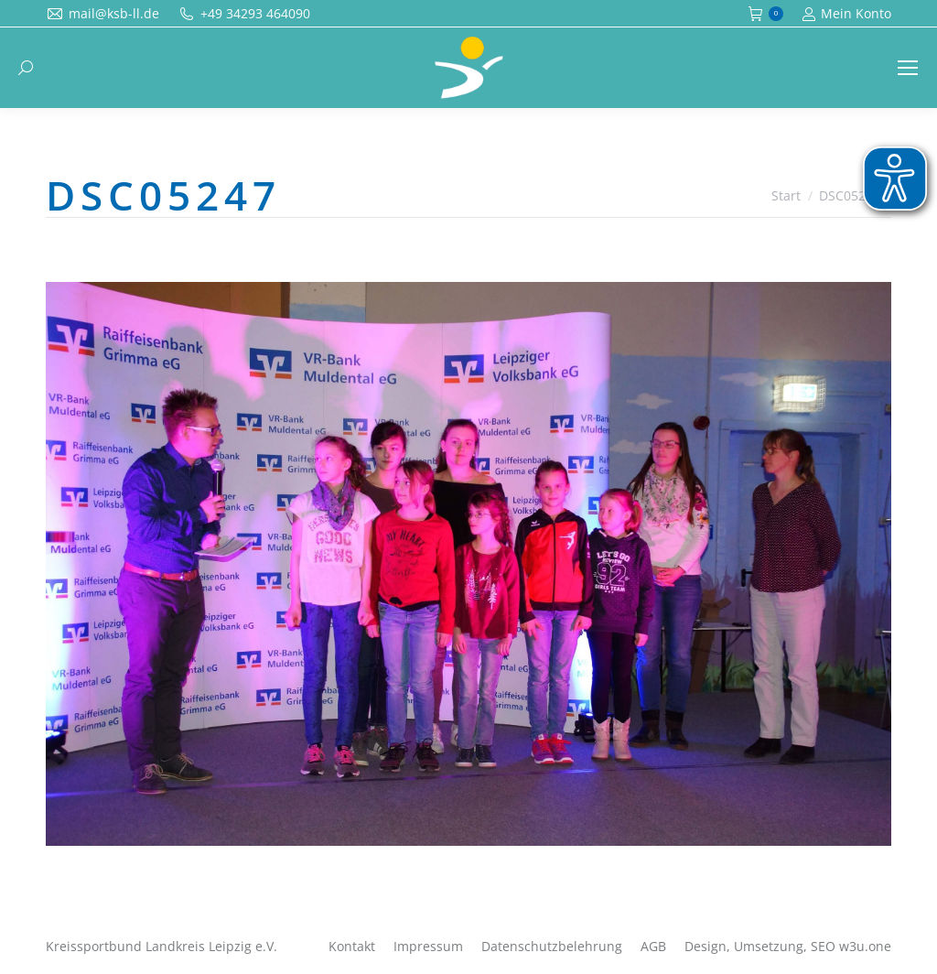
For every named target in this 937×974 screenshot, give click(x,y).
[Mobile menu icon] (908, 68)
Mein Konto (846, 14)
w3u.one (865, 946)
